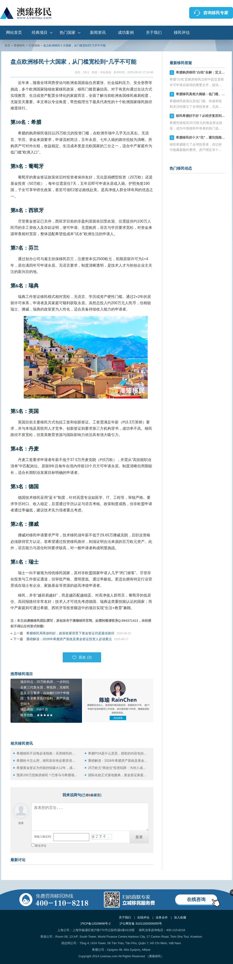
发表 (139, 837)
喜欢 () (82, 657)
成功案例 (126, 32)
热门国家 (67, 32)
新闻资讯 (98, 32)
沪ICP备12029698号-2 (95, 923)
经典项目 (40, 32)
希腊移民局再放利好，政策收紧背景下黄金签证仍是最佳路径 (70, 633)
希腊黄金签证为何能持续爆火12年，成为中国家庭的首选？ (47, 768)
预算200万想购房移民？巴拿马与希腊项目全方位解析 (47, 775)
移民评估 (182, 32)
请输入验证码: (42, 836)
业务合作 (162, 917)
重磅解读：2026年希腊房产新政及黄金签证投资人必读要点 (69, 639)
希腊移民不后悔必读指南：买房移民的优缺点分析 (47, 753)
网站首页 (14, 32)
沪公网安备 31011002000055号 (141, 923)
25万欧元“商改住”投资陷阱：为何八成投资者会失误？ (118, 768)
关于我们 (154, 32)
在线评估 (143, 917)
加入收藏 (180, 917)
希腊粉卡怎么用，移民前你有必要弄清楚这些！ (47, 760)
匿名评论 (40, 845)
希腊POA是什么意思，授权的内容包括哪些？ (118, 753)
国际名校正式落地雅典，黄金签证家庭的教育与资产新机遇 (118, 775)
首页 (7, 45)
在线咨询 (196, 899)
